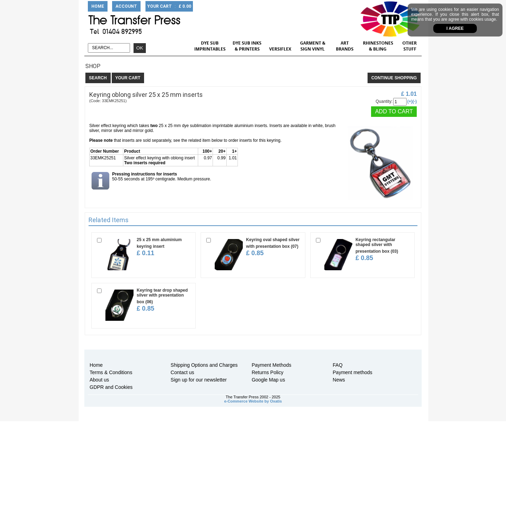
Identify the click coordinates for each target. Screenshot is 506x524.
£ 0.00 (185, 6)
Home (96, 365)
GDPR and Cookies (111, 387)
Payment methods (352, 372)
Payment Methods (271, 365)
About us (99, 380)
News (339, 380)
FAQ (338, 365)
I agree (455, 28)
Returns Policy (267, 372)
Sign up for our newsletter (199, 380)
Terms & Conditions (111, 372)
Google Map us (268, 380)
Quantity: (384, 101)
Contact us (182, 372)
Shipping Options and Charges (204, 365)
